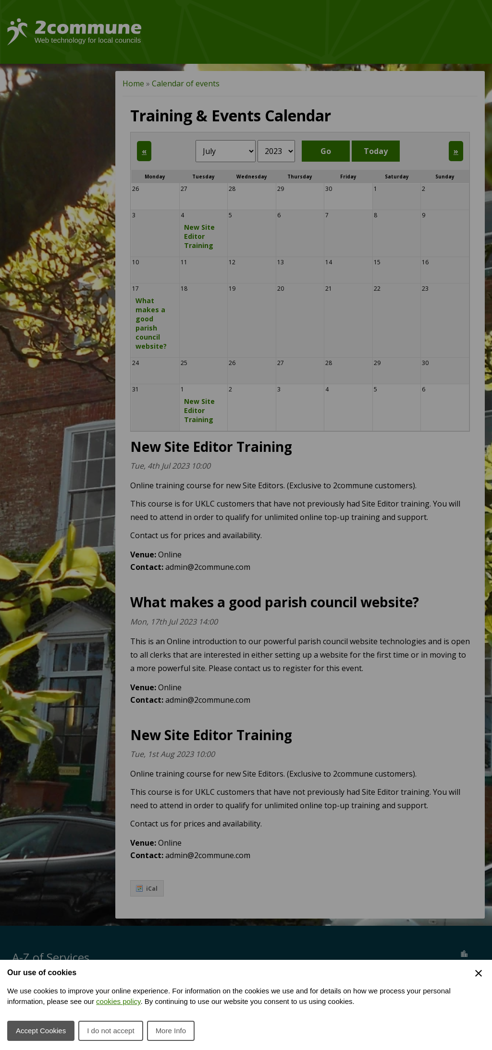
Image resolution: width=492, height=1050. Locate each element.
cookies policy (118, 1001)
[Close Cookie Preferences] (478, 973)
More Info (171, 1030)
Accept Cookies (41, 1030)
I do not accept (110, 1030)
